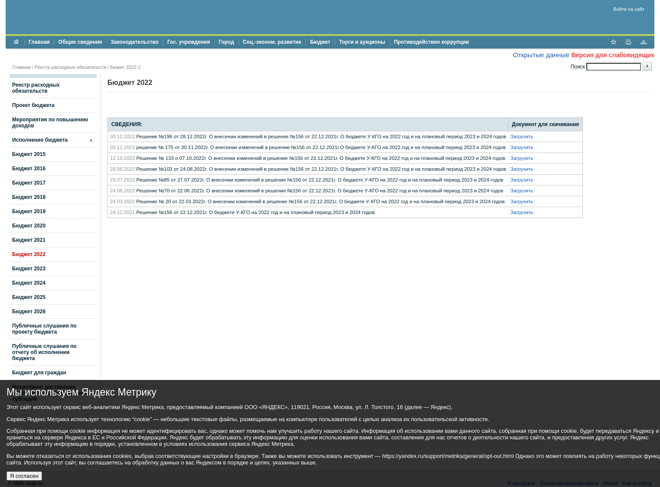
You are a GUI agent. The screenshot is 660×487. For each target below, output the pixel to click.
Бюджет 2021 (28, 240)
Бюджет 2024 (28, 283)
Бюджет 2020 (28, 226)
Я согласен (24, 476)
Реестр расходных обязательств (70, 67)
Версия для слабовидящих (612, 54)
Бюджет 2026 (28, 311)
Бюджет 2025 (28, 297)
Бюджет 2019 (28, 211)
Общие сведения (80, 42)
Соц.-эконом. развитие (272, 42)
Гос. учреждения (188, 42)
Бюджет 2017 (28, 183)
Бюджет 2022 (28, 254)
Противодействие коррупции (431, 42)
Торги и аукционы (362, 42)
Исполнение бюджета (40, 140)
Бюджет (320, 42)
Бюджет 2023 (28, 269)
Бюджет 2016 (28, 169)
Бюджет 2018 (28, 197)
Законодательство (135, 42)
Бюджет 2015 (28, 154)
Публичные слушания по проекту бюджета (44, 329)
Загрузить (522, 136)
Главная (39, 42)
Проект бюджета (33, 105)
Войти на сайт (628, 9)
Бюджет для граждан (39, 373)
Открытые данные (541, 54)
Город (226, 42)
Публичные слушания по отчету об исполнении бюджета (44, 352)
